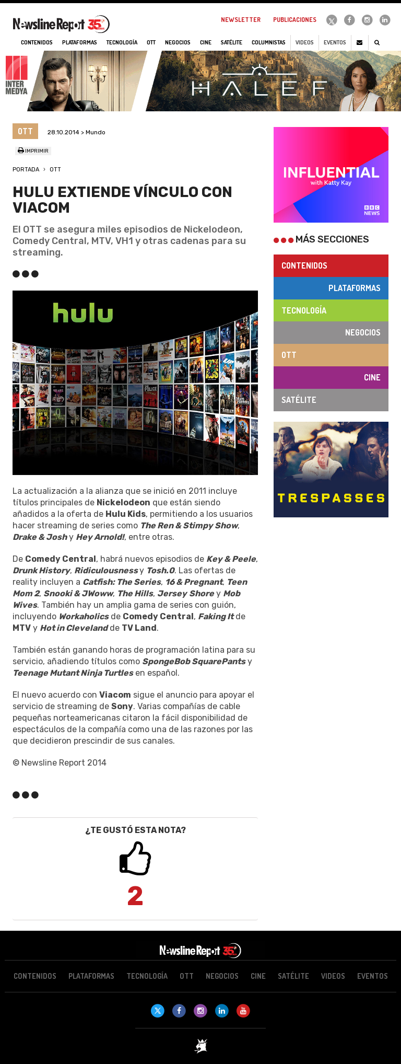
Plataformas (354, 288)
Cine (372, 377)
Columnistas (269, 42)
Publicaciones (294, 20)
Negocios (363, 332)
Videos (305, 42)
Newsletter (241, 20)
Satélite (298, 400)
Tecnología (303, 310)
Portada (26, 169)
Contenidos (304, 265)
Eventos (335, 42)
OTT (55, 169)
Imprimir (33, 151)
